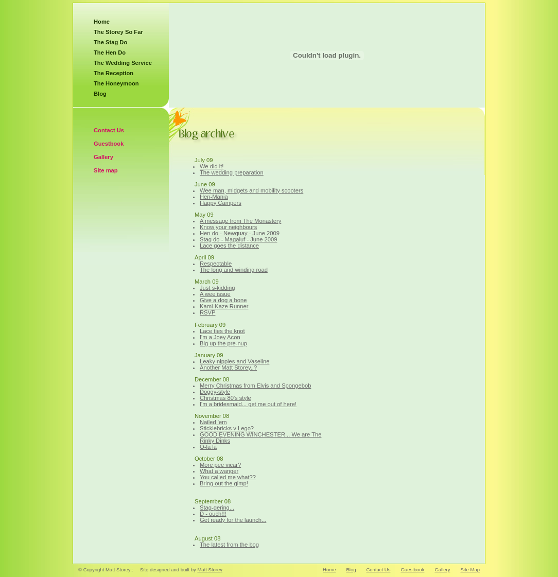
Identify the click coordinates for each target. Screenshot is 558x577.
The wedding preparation (232, 172)
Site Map (470, 569)
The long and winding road (234, 270)
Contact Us (109, 130)
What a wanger (219, 471)
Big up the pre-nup (223, 343)
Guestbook (109, 144)
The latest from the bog (229, 544)
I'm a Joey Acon (220, 337)
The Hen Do (110, 52)
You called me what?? (228, 477)
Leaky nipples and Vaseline (234, 361)
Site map (106, 170)
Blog (100, 94)
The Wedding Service (123, 63)
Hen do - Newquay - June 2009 (240, 233)
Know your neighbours (228, 227)
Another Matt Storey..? (228, 367)
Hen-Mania (214, 197)
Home (102, 22)
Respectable (216, 263)
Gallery (103, 157)
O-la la (208, 447)
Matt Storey (209, 569)
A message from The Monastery (240, 221)
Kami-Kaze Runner (224, 306)
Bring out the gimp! (224, 483)
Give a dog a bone (223, 300)
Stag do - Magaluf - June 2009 (238, 239)
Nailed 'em (213, 422)
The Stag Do (110, 42)
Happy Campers (220, 203)
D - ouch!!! (213, 514)
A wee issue (215, 294)
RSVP (207, 312)
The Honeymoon (116, 83)
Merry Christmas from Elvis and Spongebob (255, 385)
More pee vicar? (220, 465)
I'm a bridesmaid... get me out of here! (248, 404)
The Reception (113, 73)
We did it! (211, 166)
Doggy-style (215, 392)
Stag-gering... (217, 507)
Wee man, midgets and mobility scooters (251, 190)
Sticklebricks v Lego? (227, 428)
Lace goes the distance (229, 245)
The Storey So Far (118, 32)
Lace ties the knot (222, 331)
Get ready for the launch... (233, 520)
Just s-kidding (217, 288)
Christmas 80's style (225, 398)
